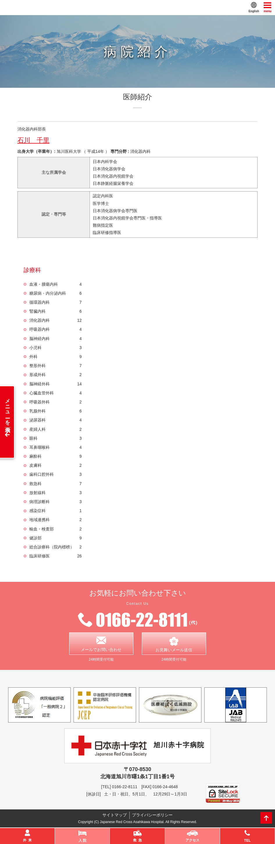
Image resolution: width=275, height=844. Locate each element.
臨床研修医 (55, 556)
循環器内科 (55, 302)
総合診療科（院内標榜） (55, 547)
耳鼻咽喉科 (55, 447)
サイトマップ (114, 817)
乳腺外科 (55, 411)
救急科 (55, 483)
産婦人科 (55, 429)
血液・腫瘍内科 (55, 284)
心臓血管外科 (55, 393)
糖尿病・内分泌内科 (55, 293)
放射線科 (55, 492)
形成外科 (55, 374)
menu (268, 7)
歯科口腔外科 (55, 474)
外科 (55, 356)
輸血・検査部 (55, 529)
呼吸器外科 (55, 402)
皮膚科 (55, 465)
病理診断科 (55, 501)
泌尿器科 (55, 420)
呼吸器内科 (55, 329)
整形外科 (55, 365)
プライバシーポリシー (153, 817)
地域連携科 (55, 519)
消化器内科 (55, 320)
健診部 (55, 538)
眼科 (55, 438)
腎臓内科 (55, 311)
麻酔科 (55, 456)
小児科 (55, 347)
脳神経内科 (55, 338)
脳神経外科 (55, 384)
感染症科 (55, 510)
